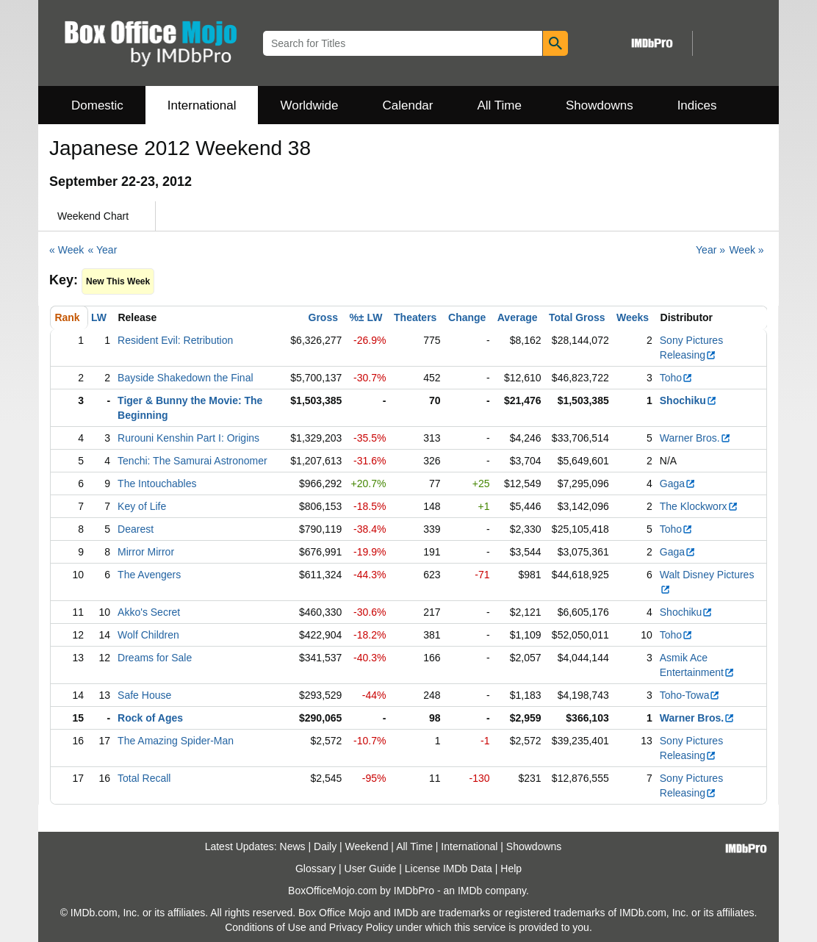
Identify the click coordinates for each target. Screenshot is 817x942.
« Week (66, 250)
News (293, 846)
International (202, 105)
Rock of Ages (150, 718)
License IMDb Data (448, 868)
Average (517, 317)
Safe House (144, 695)
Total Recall (144, 778)
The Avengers (149, 574)
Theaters (415, 317)
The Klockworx (699, 506)
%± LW (365, 317)
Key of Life (142, 506)
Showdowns (599, 105)
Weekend (367, 846)
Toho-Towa (690, 695)
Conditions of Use (265, 927)
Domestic (97, 105)
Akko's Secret (149, 612)
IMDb (470, 890)
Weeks (632, 317)
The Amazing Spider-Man (176, 741)
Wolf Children (148, 635)
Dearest (136, 529)
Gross (323, 317)
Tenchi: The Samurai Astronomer (192, 461)
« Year (103, 250)
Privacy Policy (361, 927)
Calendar (408, 105)
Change (467, 317)
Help (511, 868)
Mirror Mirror (146, 552)
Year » (710, 250)
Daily (325, 846)
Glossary (315, 868)
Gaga (678, 483)
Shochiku (688, 400)
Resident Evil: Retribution (175, 340)
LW (99, 317)
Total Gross (577, 317)
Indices (697, 105)
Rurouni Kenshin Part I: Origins (188, 438)
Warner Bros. (695, 438)
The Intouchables (157, 483)
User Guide (371, 868)
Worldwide (309, 105)
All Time (500, 105)
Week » (746, 250)
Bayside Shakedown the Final (185, 378)
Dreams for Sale (155, 658)
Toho (676, 378)
